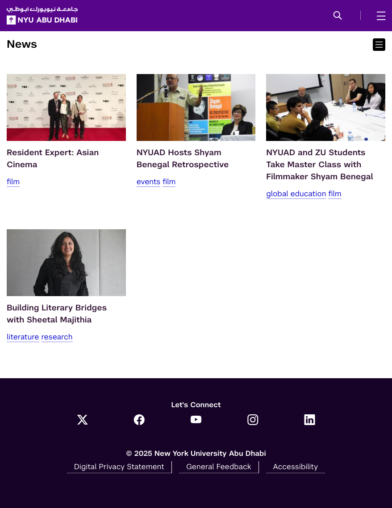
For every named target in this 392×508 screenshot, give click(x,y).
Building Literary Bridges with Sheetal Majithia (57, 314)
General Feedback (218, 466)
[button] (337, 16)
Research (57, 337)
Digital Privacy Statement (119, 466)
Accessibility (295, 466)
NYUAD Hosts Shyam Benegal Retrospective (183, 159)
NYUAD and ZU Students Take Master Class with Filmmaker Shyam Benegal (319, 165)
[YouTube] (195, 421)
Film (13, 181)
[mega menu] (378, 16)
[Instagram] (253, 421)
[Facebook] (139, 421)
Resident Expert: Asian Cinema (53, 159)
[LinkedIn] (309, 421)
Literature (23, 337)
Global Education (296, 193)
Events (149, 181)
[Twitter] (82, 421)
